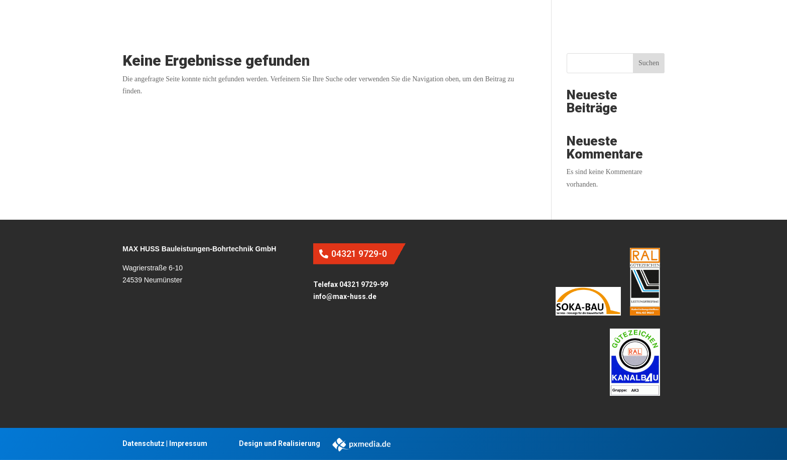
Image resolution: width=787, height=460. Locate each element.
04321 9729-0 (359, 253)
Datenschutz (143, 443)
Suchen (648, 63)
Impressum (188, 443)
